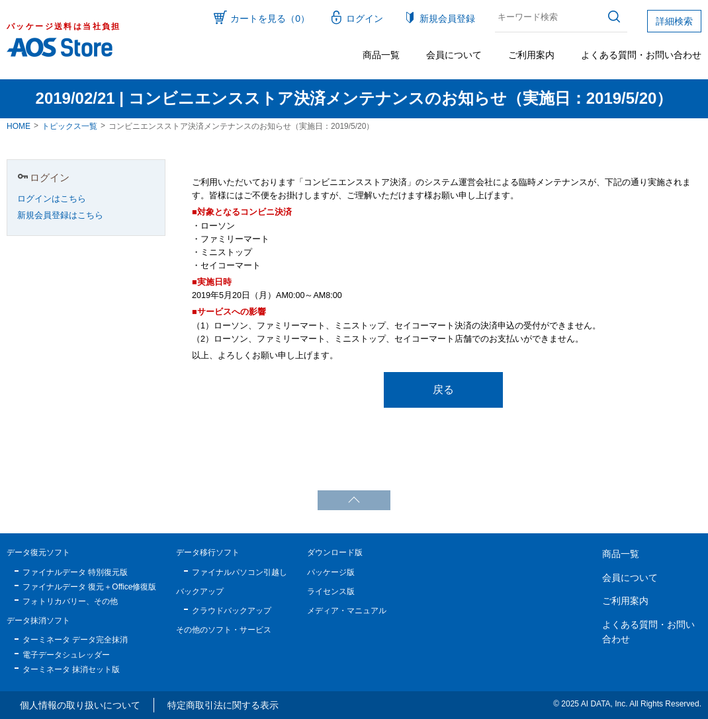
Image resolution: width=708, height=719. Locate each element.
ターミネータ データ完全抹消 (75, 639)
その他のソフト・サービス (223, 629)
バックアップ (200, 591)
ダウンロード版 (335, 552)
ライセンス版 (331, 591)
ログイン (364, 18)
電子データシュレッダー (66, 655)
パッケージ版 (331, 572)
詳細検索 (674, 21)
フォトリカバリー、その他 (70, 601)
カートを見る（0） (270, 18)
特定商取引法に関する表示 (223, 705)
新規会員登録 (447, 18)
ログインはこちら (51, 199)
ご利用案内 (531, 55)
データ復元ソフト (38, 552)
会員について (454, 55)
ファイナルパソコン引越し (239, 572)
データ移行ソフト (208, 552)
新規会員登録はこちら (60, 215)
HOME (18, 126)
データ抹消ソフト (38, 620)
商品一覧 (381, 55)
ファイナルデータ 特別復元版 (75, 572)
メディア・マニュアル (346, 610)
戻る (443, 389)
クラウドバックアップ (231, 610)
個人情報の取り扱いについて (80, 705)
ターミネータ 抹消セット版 (71, 669)
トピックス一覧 (69, 126)
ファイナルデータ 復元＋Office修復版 (89, 586)
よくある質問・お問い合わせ (641, 55)
